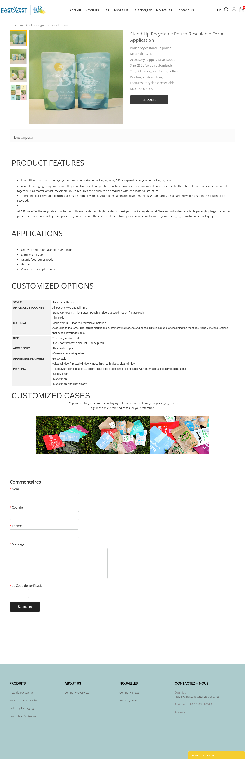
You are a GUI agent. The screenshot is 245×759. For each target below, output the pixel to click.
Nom (14, 489)
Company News (129, 692)
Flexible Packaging (21, 692)
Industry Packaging (22, 708)
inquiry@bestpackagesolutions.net (197, 696)
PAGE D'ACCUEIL (13, 24)
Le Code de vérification (27, 586)
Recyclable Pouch (61, 25)
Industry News (128, 700)
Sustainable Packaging (32, 25)
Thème (16, 526)
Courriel (17, 507)
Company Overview (77, 692)
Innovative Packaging (23, 716)
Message (17, 544)
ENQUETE (149, 100)
